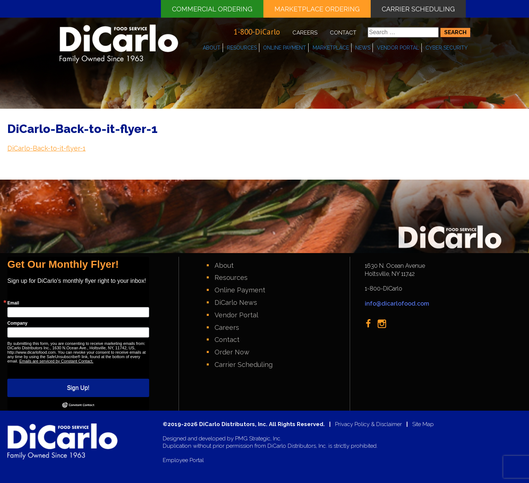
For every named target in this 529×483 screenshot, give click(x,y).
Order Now (232, 352)
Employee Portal (183, 460)
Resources (242, 48)
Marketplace (331, 48)
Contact (343, 32)
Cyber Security (446, 48)
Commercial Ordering (212, 9)
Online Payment (284, 48)
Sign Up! (78, 388)
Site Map (423, 424)
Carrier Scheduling (418, 9)
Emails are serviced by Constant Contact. (56, 361)
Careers (304, 32)
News (362, 48)
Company (17, 323)
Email (13, 303)
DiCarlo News (236, 302)
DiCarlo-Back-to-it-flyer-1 (46, 148)
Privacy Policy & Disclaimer (368, 424)
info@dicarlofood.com (397, 303)
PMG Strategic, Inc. (258, 439)
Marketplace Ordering (317, 9)
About (211, 48)
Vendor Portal (398, 48)
